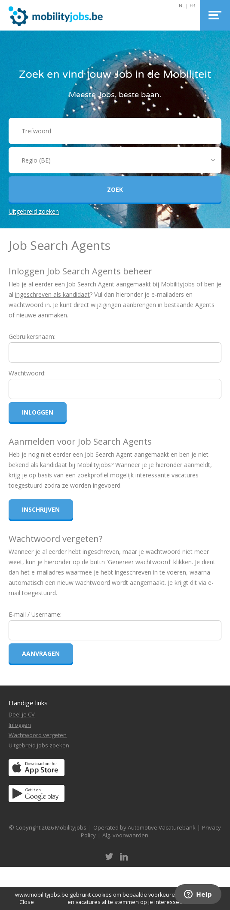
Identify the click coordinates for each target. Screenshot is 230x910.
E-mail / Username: (35, 614)
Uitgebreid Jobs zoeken (39, 745)
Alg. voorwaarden (125, 835)
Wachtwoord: (27, 373)
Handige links (28, 702)
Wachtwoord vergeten (38, 735)
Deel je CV (22, 714)
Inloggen (20, 725)
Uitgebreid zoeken (34, 211)
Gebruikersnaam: (32, 336)
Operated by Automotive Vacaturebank (144, 827)
